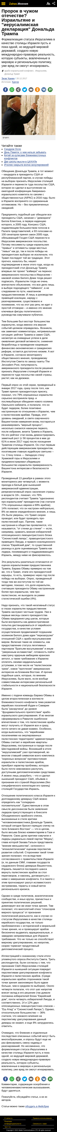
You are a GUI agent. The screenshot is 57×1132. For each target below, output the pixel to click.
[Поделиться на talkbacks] (50, 89)
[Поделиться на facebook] (5, 89)
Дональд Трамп (12, 74)
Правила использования (42, 1118)
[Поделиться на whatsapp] (11, 89)
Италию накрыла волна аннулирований (26, 165)
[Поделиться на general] (18, 89)
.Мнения (22, 3)
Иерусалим (40, 71)
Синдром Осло (12, 149)
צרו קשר (7, 1127)
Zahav (13, 3)
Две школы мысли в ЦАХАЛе (20, 161)
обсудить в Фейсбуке (37, 1106)
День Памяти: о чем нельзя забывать (25, 152)
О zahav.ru (8, 1118)
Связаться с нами (40, 1124)
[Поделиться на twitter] (24, 89)
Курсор (15, 82)
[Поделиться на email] (31, 89)
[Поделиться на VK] (43, 89)
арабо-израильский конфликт (18, 71)
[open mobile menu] (3, 4)
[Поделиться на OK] (37, 89)
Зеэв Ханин (8, 78)
